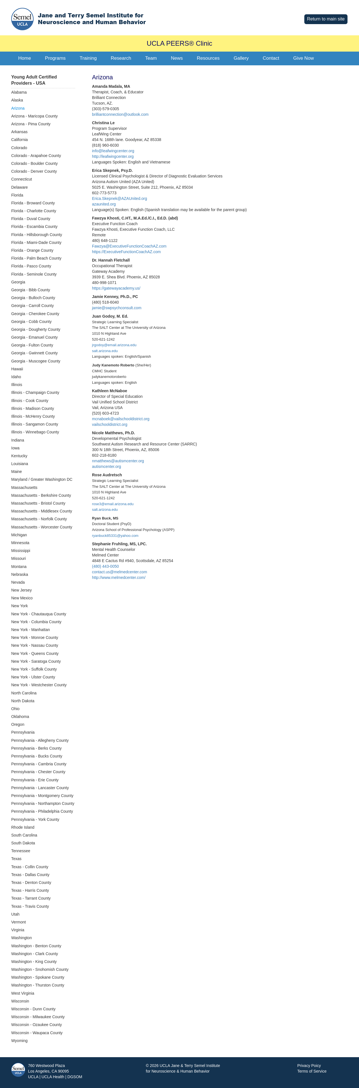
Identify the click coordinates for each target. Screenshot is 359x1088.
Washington (21, 937)
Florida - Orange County (32, 250)
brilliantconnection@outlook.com (120, 114)
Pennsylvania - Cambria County (38, 764)
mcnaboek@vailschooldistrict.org (120, 419)
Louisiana (19, 463)
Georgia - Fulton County (32, 345)
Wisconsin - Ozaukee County (36, 1024)
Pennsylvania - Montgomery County (42, 795)
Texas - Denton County (31, 882)
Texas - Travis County (30, 906)
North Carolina (23, 693)
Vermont (18, 922)
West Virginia (22, 993)
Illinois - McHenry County (33, 416)
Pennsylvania (22, 732)
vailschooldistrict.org (109, 424)
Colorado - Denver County (34, 171)
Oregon (17, 724)
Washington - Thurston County (37, 985)
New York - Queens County (35, 653)
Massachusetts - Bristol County (38, 503)
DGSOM (74, 1077)
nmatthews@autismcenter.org (118, 461)
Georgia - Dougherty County (35, 329)
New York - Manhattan (30, 629)
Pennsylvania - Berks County (36, 748)
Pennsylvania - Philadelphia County (42, 811)
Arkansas (19, 132)
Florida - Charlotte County (33, 211)
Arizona (17, 108)
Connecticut (21, 179)
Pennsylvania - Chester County (38, 772)
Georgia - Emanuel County (34, 337)
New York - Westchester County (38, 685)
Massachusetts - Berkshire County (41, 495)
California (19, 139)
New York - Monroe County (34, 637)
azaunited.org (104, 204)
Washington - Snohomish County (39, 969)
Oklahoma (20, 716)
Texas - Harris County (30, 890)
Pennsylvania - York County (35, 819)
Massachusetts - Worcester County (41, 527)
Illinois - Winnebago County (35, 432)
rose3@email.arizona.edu (113, 504)
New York (19, 606)
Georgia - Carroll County (32, 305)
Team (151, 58)
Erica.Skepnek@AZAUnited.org (119, 198)
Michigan (19, 535)
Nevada (18, 582)
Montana (18, 566)
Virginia (17, 930)
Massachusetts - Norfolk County (39, 519)
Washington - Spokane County (37, 977)
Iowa (15, 448)
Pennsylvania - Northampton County (42, 803)
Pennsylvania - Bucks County (36, 756)
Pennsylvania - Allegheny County (40, 740)
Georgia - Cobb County (31, 321)
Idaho (16, 377)
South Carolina (24, 835)
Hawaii (17, 369)
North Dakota (22, 701)
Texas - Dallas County (30, 874)
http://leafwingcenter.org (113, 156)
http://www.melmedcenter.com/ (119, 577)
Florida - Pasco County (31, 266)
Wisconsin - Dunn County (33, 1009)
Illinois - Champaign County (35, 392)
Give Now (303, 58)
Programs (55, 58)
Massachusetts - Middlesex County (41, 511)
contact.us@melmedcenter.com (119, 572)
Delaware (19, 187)
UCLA (33, 1077)
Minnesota (20, 542)
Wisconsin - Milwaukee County (38, 1017)
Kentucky (19, 456)
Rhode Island (22, 827)
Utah (15, 914)
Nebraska (19, 574)
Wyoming (19, 1040)
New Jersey (21, 590)
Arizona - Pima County (30, 124)
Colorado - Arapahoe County (36, 155)
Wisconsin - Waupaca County (37, 1033)
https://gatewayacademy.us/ (116, 288)
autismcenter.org (106, 466)
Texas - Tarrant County (31, 898)
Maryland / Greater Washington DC (41, 479)
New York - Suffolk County (34, 669)
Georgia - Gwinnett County (34, 353)
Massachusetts (24, 487)
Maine (16, 471)
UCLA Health (53, 1077)
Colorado (19, 147)
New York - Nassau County (34, 645)
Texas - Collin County (29, 867)
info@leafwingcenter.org (113, 151)
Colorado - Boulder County (34, 163)
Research (121, 58)
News (177, 58)
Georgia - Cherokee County (35, 313)
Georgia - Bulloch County (33, 297)
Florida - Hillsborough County (36, 234)
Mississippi (20, 550)
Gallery (241, 58)
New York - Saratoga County (36, 661)
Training (88, 58)
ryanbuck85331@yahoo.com (115, 535)
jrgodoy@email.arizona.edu (114, 345)
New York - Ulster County (33, 677)
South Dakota (23, 843)
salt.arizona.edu (105, 351)
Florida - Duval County (30, 218)
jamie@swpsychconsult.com (116, 308)
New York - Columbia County (36, 622)
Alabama (19, 92)
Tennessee (20, 851)
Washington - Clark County (34, 953)
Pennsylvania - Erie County (35, 780)
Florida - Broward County (33, 203)
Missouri (18, 558)
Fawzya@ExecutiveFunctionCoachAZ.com (129, 246)
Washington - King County (34, 961)
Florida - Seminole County (34, 274)
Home (24, 58)
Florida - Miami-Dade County (36, 242)
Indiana (17, 440)
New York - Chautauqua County (38, 614)
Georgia (18, 282)
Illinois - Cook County (29, 400)
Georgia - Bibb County (30, 290)
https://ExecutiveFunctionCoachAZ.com (126, 252)
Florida (17, 195)
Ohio (15, 708)
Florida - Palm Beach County (36, 258)
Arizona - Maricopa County (34, 116)
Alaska (17, 100)
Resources (208, 58)
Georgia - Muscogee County (35, 361)
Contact (271, 58)
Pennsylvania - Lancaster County (40, 788)
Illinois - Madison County (32, 408)
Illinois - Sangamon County (34, 424)
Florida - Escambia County (34, 226)
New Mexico (22, 598)
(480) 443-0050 (105, 566)
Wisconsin (20, 1001)
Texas (16, 858)
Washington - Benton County (36, 946)
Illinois (16, 384)
